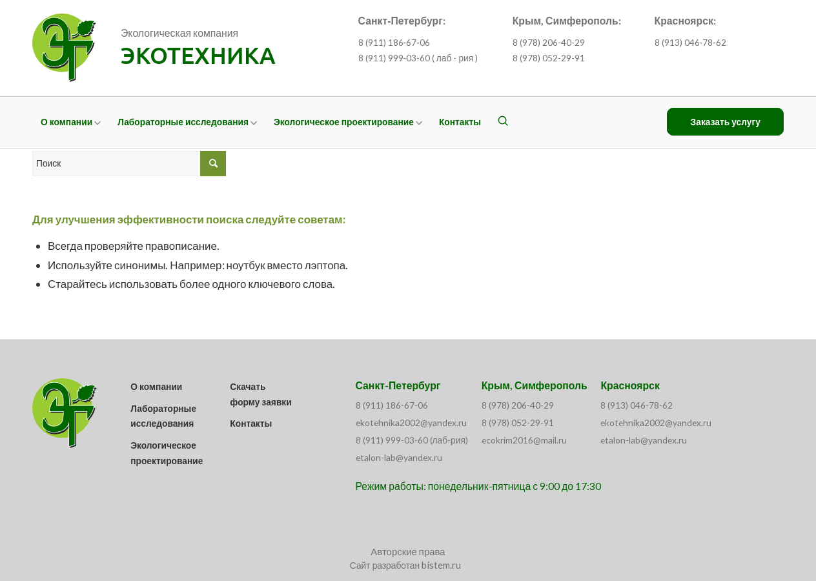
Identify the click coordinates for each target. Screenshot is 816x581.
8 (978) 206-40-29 (549, 42)
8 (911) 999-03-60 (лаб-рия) (412, 439)
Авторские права (408, 551)
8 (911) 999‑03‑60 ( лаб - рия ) (418, 57)
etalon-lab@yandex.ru (399, 457)
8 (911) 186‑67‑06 (394, 42)
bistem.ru (441, 565)
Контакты (251, 423)
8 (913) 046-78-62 (636, 405)
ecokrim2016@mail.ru (524, 439)
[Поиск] (502, 122)
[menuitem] (70, 122)
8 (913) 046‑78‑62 (690, 42)
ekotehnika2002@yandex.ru (411, 422)
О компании (156, 386)
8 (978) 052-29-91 (549, 57)
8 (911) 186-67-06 (392, 405)
